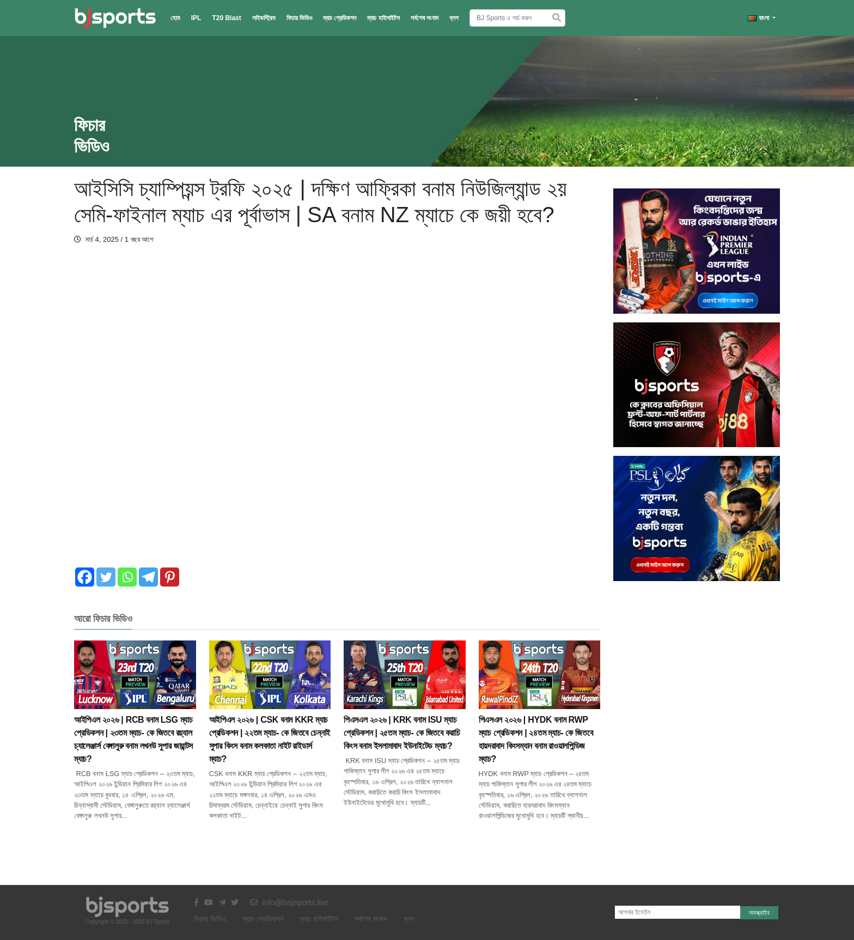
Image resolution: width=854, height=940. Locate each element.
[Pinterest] (169, 577)
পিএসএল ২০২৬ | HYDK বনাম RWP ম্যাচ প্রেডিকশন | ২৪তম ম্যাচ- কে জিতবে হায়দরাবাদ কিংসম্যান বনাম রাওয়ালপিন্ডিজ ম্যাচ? (540, 718)
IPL (196, 18)
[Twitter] (105, 577)
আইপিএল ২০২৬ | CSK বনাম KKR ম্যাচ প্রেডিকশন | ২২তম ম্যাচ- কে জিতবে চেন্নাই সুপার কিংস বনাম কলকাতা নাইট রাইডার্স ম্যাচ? (270, 718)
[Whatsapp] (127, 577)
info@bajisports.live (289, 902)
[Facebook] (84, 577)
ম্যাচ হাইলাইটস (383, 18)
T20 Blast (226, 18)
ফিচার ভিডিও (299, 18)
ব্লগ (454, 18)
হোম (175, 18)
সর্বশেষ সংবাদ (424, 18)
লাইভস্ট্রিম (264, 18)
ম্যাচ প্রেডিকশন (339, 18)
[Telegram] (148, 577)
